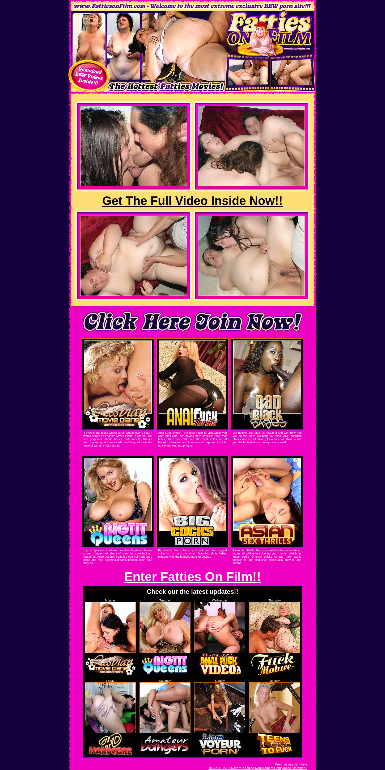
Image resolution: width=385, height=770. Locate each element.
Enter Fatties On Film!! (192, 577)
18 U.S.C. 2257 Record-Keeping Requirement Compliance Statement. (257, 768)
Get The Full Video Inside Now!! (192, 201)
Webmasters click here (291, 764)
